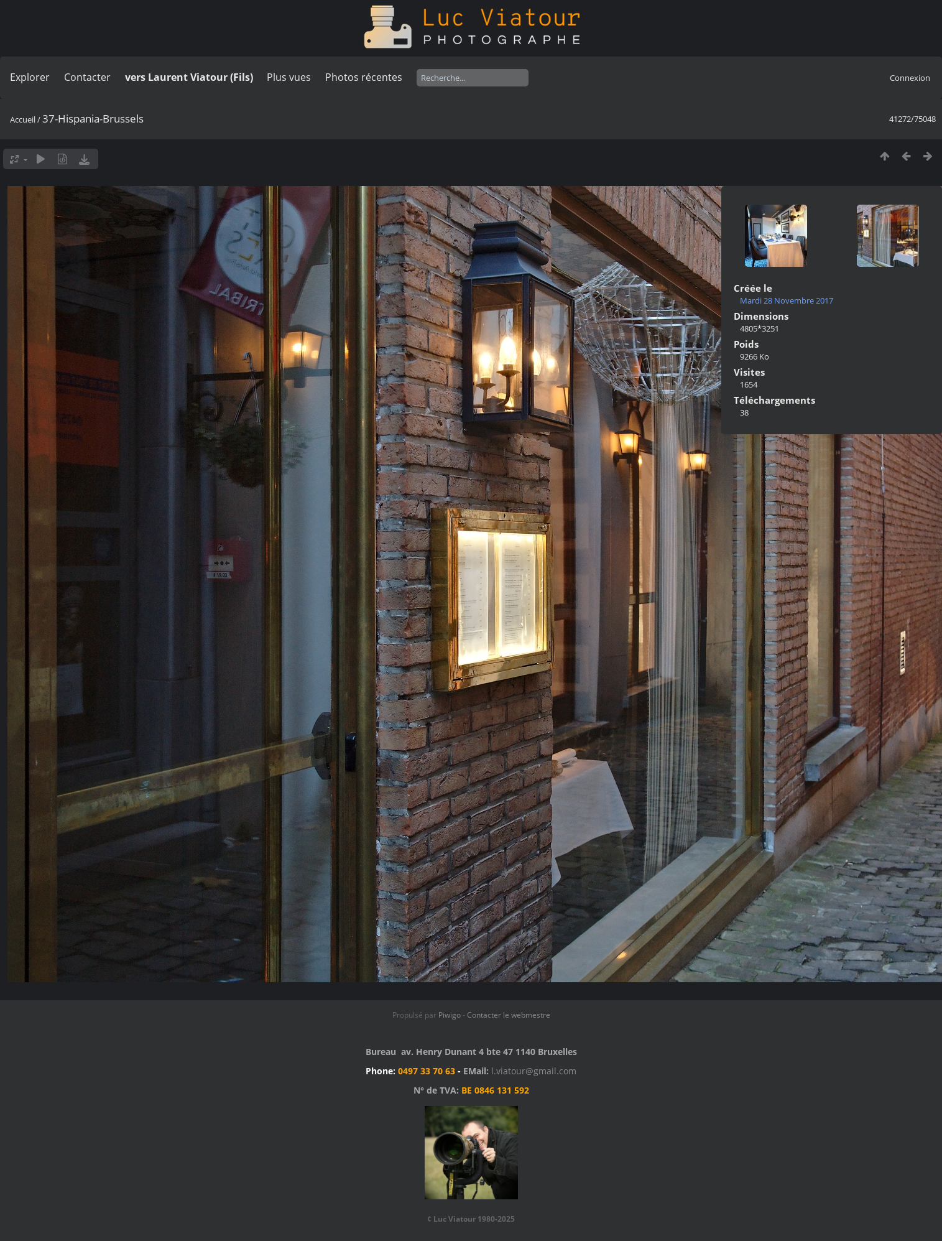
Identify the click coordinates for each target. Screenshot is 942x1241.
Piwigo (449, 1015)
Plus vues (289, 77)
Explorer (30, 77)
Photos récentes (363, 77)
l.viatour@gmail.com (533, 1071)
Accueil (22, 119)
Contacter (87, 77)
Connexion (910, 77)
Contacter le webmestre (508, 1015)
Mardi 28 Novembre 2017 (786, 300)
